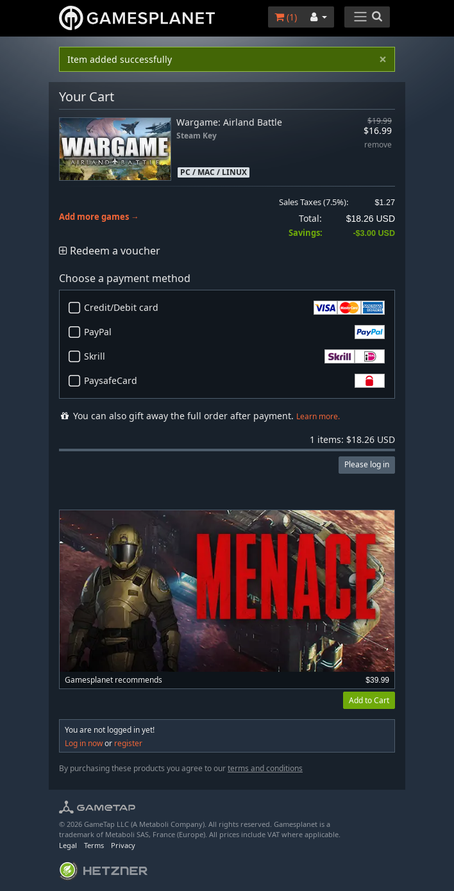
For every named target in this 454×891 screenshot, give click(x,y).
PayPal (234, 332)
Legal (68, 845)
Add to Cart (369, 700)
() (285, 17)
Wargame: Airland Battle (229, 122)
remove (378, 145)
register (128, 743)
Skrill (234, 356)
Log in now (84, 743)
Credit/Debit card (234, 308)
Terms (94, 845)
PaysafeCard (234, 381)
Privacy (123, 845)
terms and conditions (265, 768)
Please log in (366, 464)
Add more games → (99, 217)
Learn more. (318, 416)
